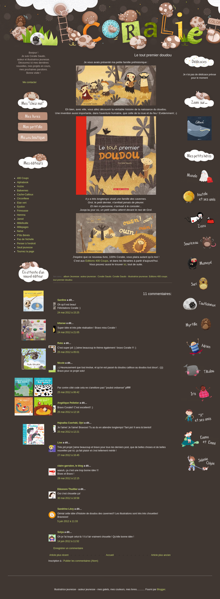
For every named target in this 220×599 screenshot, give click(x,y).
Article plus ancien (161, 555)
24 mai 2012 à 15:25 (68, 312)
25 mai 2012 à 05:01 (68, 352)
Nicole (61, 363)
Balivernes (22, 190)
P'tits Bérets (23, 235)
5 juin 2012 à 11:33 (67, 521)
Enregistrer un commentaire (68, 548)
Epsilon (21, 206)
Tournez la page (25, 251)
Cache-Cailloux (25, 194)
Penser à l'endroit (26, 243)
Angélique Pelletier (68, 402)
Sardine (61, 300)
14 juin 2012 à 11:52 (68, 541)
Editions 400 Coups (96, 260)
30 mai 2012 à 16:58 (68, 498)
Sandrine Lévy (65, 509)
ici (125, 264)
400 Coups (23, 178)
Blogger (161, 589)
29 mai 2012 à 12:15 (68, 478)
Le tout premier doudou (61, 280)
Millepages (22, 227)
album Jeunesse (71, 276)
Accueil (110, 555)
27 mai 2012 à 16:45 (68, 455)
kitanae (61, 323)
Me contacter (29, 82)
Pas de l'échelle (25, 239)
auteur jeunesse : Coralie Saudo (95, 276)
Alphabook (22, 182)
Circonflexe (23, 198)
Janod (20, 219)
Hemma (21, 215)
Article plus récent (58, 555)
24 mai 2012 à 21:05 (68, 332)
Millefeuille (22, 223)
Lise (59, 442)
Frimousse (22, 210)
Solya (60, 532)
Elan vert (21, 202)
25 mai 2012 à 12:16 (68, 412)
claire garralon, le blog (70, 465)
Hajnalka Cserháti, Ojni (70, 422)
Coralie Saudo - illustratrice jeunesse (130, 276)
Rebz (60, 343)
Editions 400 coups (158, 276)
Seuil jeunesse (25, 247)
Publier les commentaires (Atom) (80, 560)
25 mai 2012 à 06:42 (68, 392)
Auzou (20, 186)
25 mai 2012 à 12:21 (68, 431)
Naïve (20, 231)
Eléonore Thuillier (67, 489)
